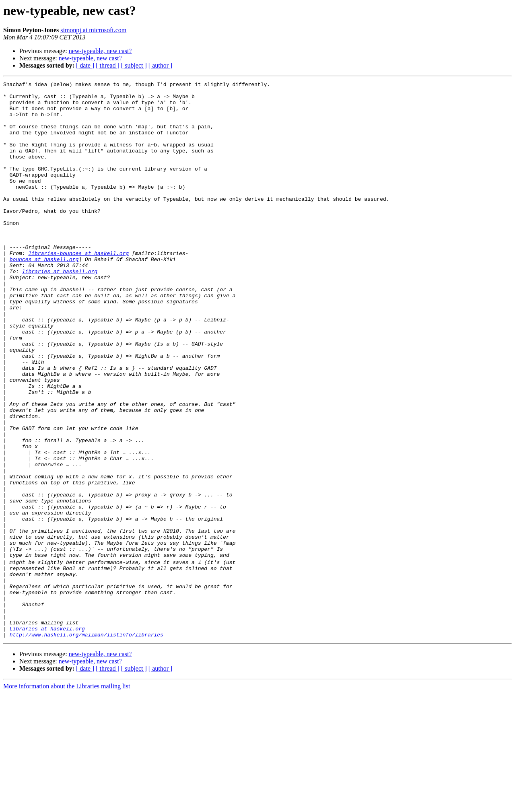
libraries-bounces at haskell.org (78, 288)
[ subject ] (134, 65)
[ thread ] (107, 65)
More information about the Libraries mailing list (66, 796)
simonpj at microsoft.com (93, 30)
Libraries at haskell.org (47, 737)
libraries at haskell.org (59, 309)
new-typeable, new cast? (100, 50)
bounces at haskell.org (44, 295)
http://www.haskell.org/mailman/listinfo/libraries (86, 744)
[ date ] (85, 65)
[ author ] (160, 65)
